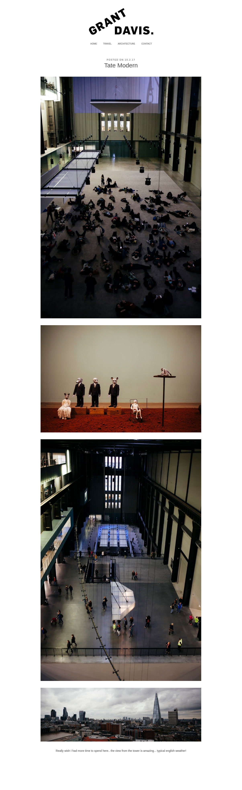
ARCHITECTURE (126, 43)
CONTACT (146, 43)
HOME (93, 43)
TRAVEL (107, 43)
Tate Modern (121, 65)
